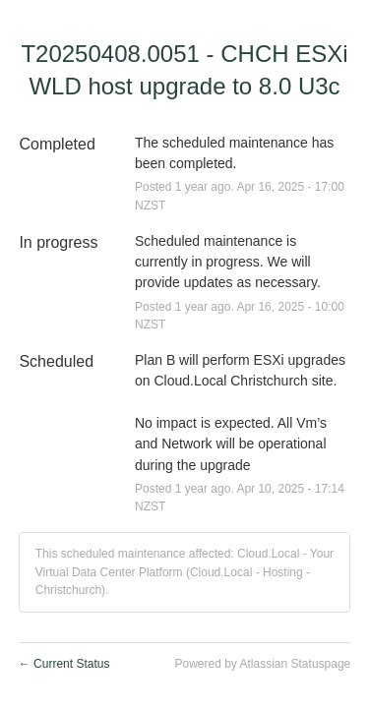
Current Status (64, 664)
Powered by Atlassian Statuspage (262, 664)
